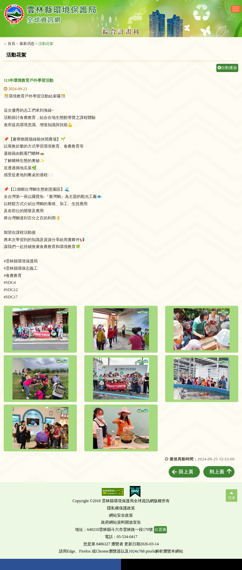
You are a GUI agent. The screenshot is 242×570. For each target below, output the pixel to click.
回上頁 (186, 471)
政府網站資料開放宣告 (121, 522)
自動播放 (227, 68)
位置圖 (160, 529)
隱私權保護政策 (121, 508)
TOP (231, 498)
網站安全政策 (121, 515)
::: (5, 43)
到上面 (217, 471)
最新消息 (26, 43)
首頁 (11, 43)
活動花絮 (45, 43)
